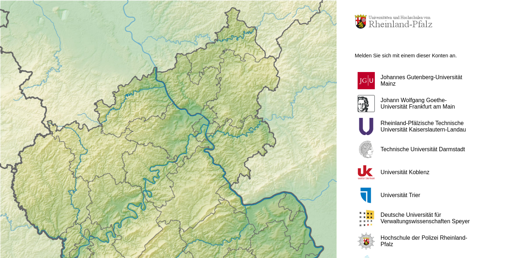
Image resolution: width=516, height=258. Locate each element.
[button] (417, 80)
